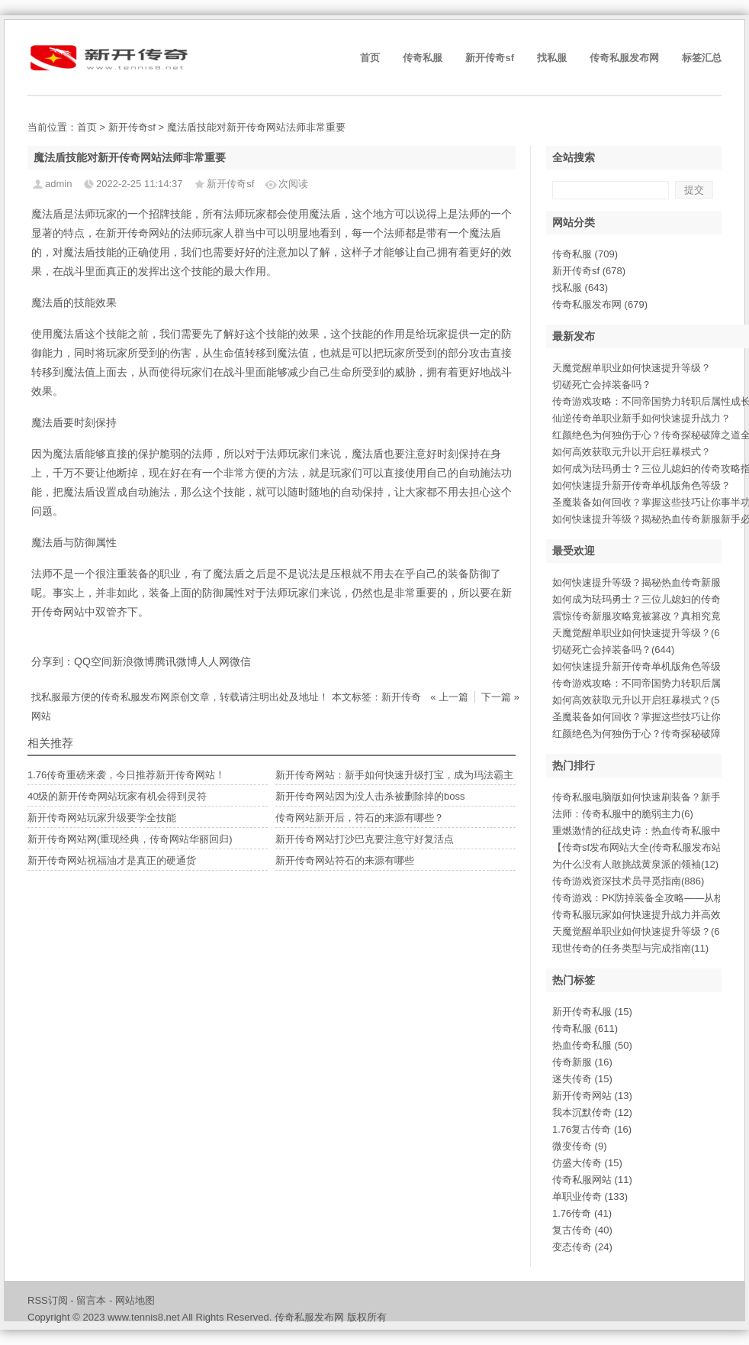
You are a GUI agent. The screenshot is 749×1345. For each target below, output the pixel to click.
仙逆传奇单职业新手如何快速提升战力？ (641, 418)
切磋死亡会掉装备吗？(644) (613, 649)
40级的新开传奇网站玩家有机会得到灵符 (117, 796)
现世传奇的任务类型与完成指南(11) (630, 948)
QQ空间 (93, 661)
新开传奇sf (489, 57)
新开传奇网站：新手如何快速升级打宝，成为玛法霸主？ (399, 775)
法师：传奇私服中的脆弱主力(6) (622, 814)
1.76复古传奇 (592, 1129)
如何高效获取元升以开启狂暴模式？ (631, 451)
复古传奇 (582, 1230)
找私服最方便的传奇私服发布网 (100, 697)
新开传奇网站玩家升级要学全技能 (101, 817)
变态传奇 (582, 1247)
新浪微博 (133, 661)
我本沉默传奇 (592, 1112)
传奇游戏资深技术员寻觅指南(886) (628, 881)
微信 (240, 661)
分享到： (52, 661)
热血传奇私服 (592, 1045)
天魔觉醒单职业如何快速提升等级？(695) (643, 633)
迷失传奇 (582, 1079)
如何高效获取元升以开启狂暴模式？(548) (643, 700)
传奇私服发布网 (624, 57)
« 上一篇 (449, 697)
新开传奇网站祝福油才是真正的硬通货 (111, 860)
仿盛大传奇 (587, 1163)
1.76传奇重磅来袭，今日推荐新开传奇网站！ (126, 775)
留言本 (91, 1300)
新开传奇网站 (592, 1095)
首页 (370, 57)
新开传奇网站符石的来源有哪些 (344, 860)
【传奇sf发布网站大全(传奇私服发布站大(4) (648, 847)
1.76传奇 (582, 1213)
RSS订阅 (47, 1300)
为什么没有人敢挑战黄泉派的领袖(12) (635, 864)
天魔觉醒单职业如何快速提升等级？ (631, 367)
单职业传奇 (590, 1196)
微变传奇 (579, 1146)
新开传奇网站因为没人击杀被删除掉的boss (370, 796)
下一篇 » (500, 697)
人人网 (214, 661)
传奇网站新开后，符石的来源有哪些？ (359, 817)
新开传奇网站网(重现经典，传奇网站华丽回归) (130, 839)
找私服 (552, 57)
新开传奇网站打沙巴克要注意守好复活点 (364, 839)
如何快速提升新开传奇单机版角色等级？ (641, 485)
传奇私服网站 (592, 1179)
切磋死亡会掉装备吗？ (601, 384)
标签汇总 (702, 57)
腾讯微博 (176, 661)
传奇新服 (582, 1062)
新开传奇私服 (592, 1011)
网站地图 (135, 1300)
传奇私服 (422, 57)
